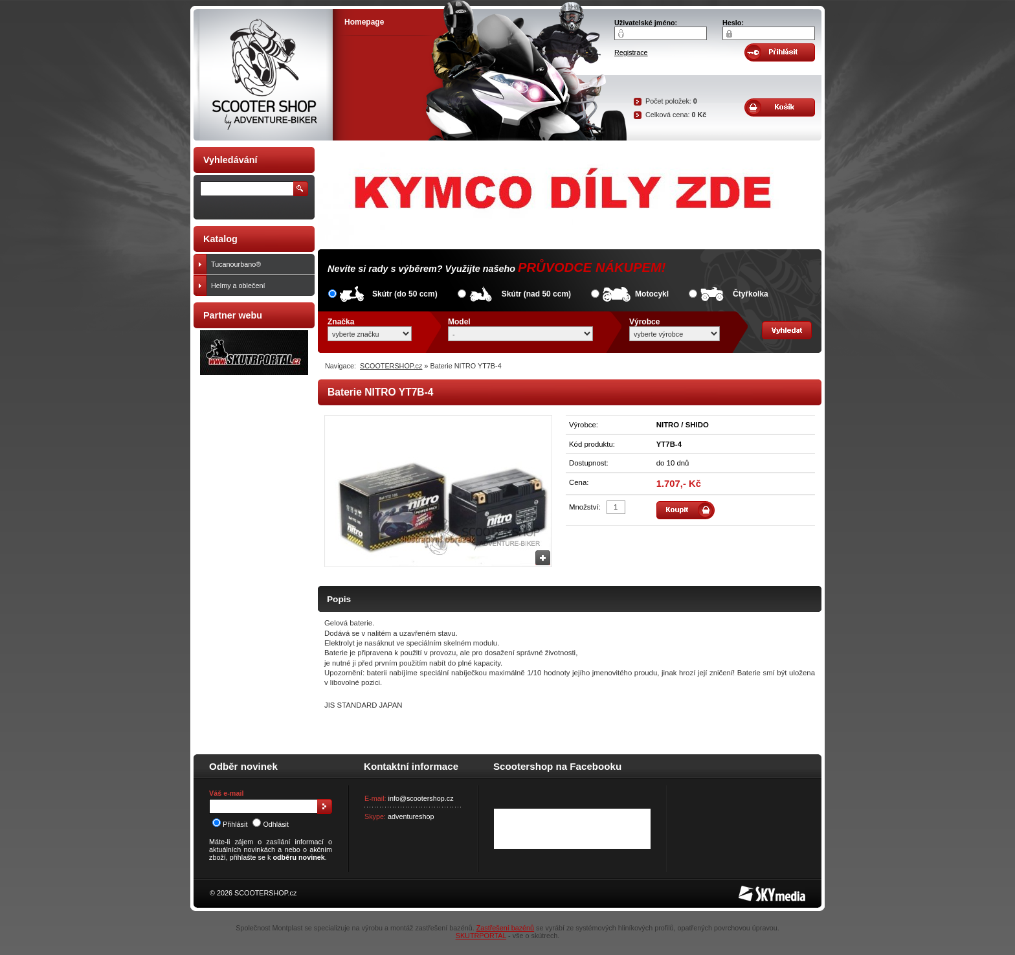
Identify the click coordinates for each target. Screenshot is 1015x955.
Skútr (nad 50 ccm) (536, 293)
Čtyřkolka (750, 293)
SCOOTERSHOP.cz (391, 366)
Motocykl (652, 293)
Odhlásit (270, 824)
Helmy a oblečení (260, 285)
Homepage (364, 22)
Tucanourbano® (260, 264)
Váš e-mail (226, 793)
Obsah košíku (779, 107)
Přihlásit (229, 824)
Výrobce (644, 321)
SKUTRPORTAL (481, 935)
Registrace (631, 52)
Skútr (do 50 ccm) (405, 293)
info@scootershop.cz (421, 798)
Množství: (585, 507)
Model (459, 321)
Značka (341, 321)
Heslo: (733, 23)
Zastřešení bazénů (505, 928)
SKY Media (756, 889)
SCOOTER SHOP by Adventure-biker (263, 74)
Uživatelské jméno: (645, 23)
